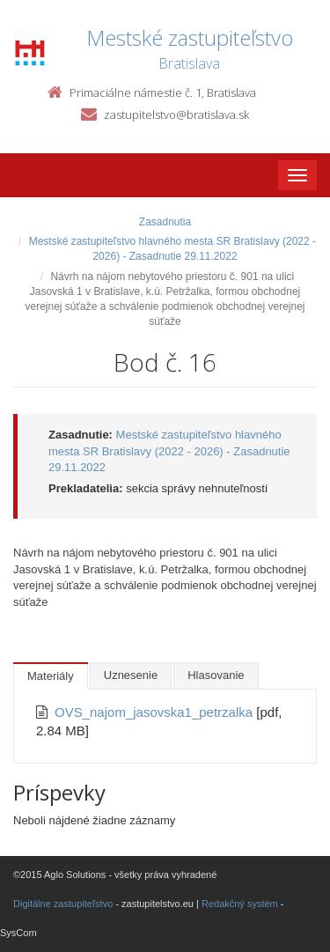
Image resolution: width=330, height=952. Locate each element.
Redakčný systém (240, 903)
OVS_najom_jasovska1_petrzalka (155, 712)
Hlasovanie (215, 675)
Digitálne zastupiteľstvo (63, 903)
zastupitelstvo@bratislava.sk (176, 114)
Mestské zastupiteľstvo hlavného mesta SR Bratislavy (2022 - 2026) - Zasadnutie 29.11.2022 (169, 451)
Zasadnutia (165, 222)
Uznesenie (131, 675)
